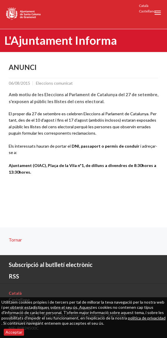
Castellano (147, 11)
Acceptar (14, 332)
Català (143, 5)
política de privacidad (147, 317)
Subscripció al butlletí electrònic (50, 264)
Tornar (15, 239)
